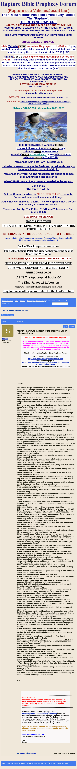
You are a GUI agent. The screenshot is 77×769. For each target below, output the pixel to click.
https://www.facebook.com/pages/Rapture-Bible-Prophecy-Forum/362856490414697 (45, 363)
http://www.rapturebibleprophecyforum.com (45, 359)
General (22, 301)
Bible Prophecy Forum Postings (36, 301)
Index (16, 301)
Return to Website (7, 301)
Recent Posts (6, 303)
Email (22, 754)
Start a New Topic (7, 315)
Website (32, 754)
